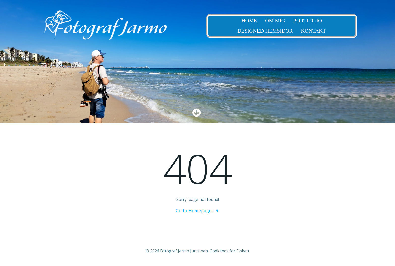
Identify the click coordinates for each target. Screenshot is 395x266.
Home (270, 20)
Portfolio (328, 20)
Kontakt (334, 31)
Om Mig (296, 20)
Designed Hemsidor (286, 31)
